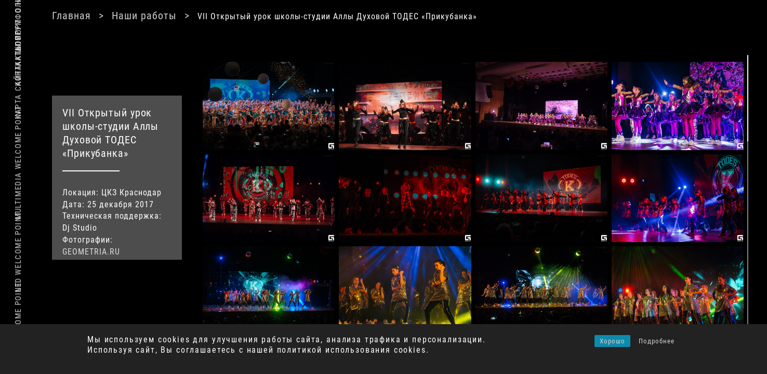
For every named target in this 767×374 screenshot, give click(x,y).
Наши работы (284, 15)
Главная (211, 15)
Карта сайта (18, 92)
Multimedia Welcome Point (18, 163)
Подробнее (657, 341)
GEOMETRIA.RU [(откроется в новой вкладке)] (160, 250)
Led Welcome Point (18, 251)
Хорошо (612, 341)
